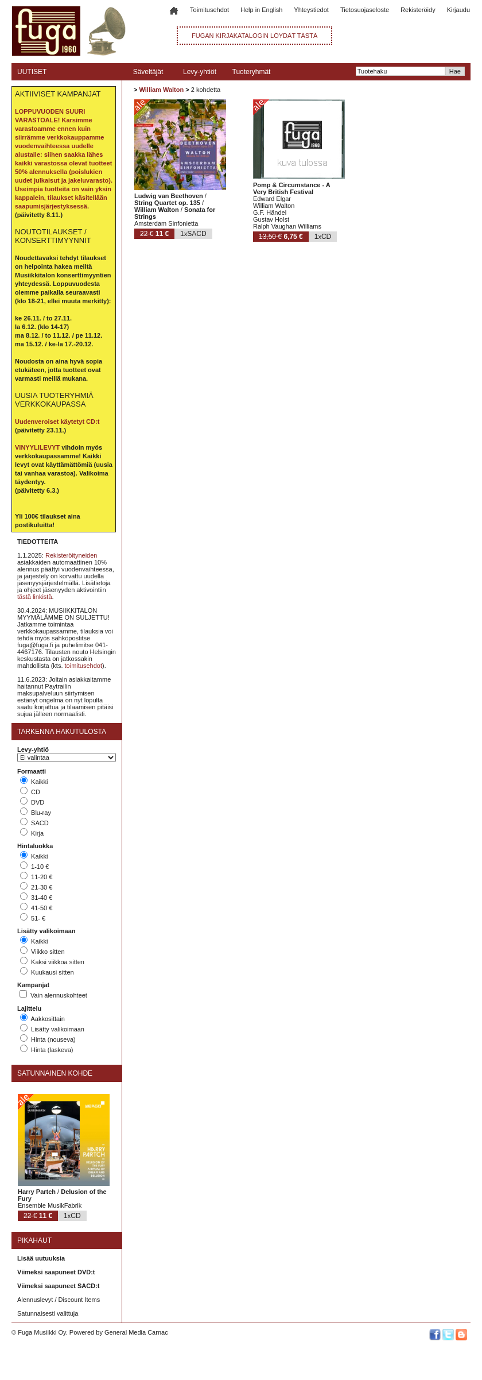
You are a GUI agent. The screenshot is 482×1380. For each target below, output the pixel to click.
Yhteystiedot (311, 9)
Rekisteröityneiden (71, 555)
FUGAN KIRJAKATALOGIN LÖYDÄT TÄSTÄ (254, 35)
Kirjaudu (458, 9)
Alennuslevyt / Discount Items (58, 1299)
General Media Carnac (136, 1332)
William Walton (161, 89)
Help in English (261, 9)
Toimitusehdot (209, 9)
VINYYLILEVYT (37, 447)
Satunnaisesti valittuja (47, 1313)
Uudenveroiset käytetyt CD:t (57, 421)
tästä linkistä (34, 596)
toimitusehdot (83, 665)
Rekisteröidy (418, 9)
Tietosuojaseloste (364, 9)
